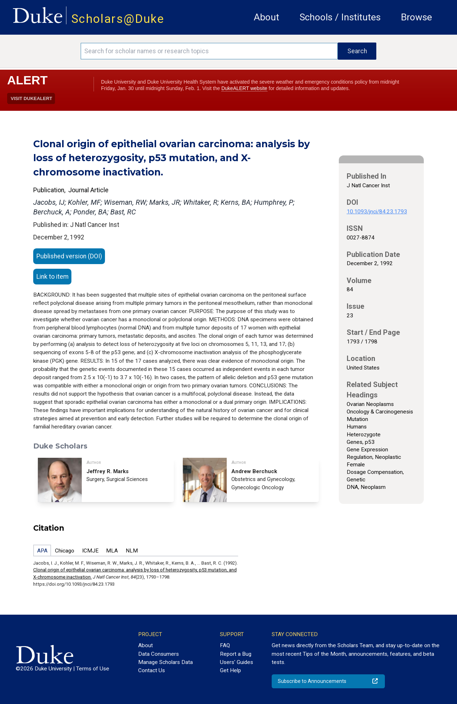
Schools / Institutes (340, 17)
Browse (416, 17)
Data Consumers (158, 654)
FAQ (225, 645)
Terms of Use (92, 668)
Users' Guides (236, 662)
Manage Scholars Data (165, 662)
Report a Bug (235, 654)
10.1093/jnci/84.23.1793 (377, 211)
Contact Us (151, 670)
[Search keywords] (209, 51)
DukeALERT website (244, 88)
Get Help (230, 670)
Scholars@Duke (117, 19)
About (266, 17)
